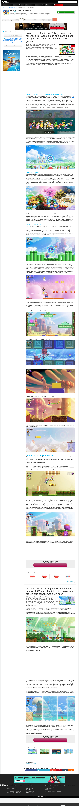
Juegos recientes (17, 4)
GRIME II (47, 789)
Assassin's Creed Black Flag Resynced (53, 785)
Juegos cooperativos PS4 (12, 788)
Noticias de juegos (49, 4)
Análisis (23, 4)
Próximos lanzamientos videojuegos (14, 785)
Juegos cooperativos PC (12, 793)
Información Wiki (11, 20)
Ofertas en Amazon (58, 4)
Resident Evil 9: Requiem (50, 787)
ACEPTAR (63, 805)
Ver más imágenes (70, 581)
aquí (60, 805)
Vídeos (25, 19)
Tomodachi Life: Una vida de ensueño (53, 791)
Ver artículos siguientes (12, 45)
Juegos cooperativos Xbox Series (14, 791)
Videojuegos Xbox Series (31, 791)
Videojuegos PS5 (29, 788)
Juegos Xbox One (29, 792)
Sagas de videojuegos (30, 4)
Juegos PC (28, 793)
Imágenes (30, 19)
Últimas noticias (29, 785)
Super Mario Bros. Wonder (4, 20)
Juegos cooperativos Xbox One (13, 792)
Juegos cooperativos (8, 4)
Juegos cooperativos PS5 (12, 787)
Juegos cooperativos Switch (12, 789)
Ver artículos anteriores (12, 35)
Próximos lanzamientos (40, 4)
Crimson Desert (48, 788)
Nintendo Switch (29, 787)
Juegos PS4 (28, 789)
